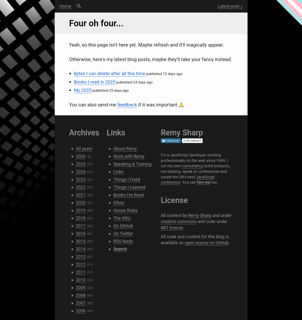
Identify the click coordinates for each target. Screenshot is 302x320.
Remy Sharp (199, 215)
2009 (81, 287)
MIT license (172, 227)
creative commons (178, 221)
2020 (81, 202)
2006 (81, 310)
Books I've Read (128, 194)
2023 (81, 179)
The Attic (122, 218)
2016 (81, 233)
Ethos (118, 202)
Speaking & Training (132, 164)
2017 (81, 225)
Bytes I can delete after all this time (109, 73)
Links (118, 171)
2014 (81, 248)
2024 (81, 171)
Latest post (228, 6)
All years (84, 148)
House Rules (125, 210)
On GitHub (123, 225)
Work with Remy (128, 156)
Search (79, 6)
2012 (81, 264)
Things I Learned (129, 187)
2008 (81, 295)
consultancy (192, 166)
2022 (81, 187)
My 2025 (83, 90)
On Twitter (123, 233)
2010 (81, 279)
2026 (81, 156)
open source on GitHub (207, 242)
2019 (81, 210)
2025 (81, 164)
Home (65, 6)
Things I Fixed (126, 179)
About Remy (125, 148)
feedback (127, 105)
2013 (81, 256)
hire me (203, 182)
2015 (81, 241)
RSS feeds (123, 241)
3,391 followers (192, 140)
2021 (81, 194)
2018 (81, 218)
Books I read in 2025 (94, 82)
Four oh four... (96, 23)
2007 (81, 303)
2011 (81, 272)
